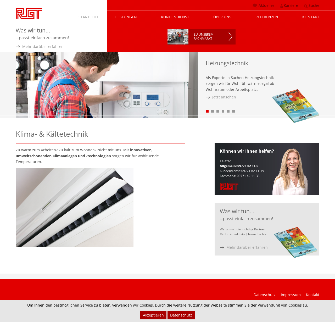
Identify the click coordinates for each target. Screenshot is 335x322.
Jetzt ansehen (224, 97)
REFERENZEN (266, 16)
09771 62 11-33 (248, 176)
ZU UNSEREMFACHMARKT (204, 36)
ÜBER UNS (222, 16)
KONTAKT (310, 16)
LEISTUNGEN (126, 16)
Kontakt (312, 294)
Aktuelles (267, 5)
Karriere (291, 5)
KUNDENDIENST (175, 16)
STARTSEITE (89, 16)
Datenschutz (265, 294)
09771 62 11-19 (252, 171)
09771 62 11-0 (247, 166)
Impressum (291, 294)
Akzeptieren (153, 315)
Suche (314, 5)
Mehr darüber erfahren (43, 46)
